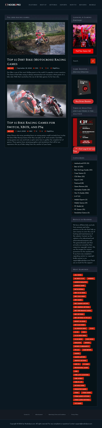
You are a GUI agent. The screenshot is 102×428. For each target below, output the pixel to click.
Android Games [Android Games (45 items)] (79, 285)
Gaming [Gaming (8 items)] (77, 353)
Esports (77, 180)
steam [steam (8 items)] (76, 392)
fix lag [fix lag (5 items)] (77, 349)
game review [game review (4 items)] (87, 349)
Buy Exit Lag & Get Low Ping (84, 150)
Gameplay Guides (80, 190)
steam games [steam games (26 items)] (86, 392)
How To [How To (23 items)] (77, 364)
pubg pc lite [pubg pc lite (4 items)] (78, 382)
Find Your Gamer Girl (83, 51)
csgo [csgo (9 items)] (84, 332)
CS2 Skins (77, 176)
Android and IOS (80, 163)
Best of (10, 68)
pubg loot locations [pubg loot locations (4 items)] (81, 374)
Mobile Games (79, 203)
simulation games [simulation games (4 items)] (80, 389)
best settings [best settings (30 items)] (79, 314)
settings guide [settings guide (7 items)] (79, 385)
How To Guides (79, 193)
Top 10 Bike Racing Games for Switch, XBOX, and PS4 (31, 125)
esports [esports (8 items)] (87, 342)
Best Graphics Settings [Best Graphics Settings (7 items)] (82, 307)
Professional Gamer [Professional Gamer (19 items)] (81, 367)
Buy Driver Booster (83, 101)
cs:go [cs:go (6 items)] (92, 328)
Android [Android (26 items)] (91, 278)
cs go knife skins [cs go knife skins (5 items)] (80, 335)
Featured (77, 183)
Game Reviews (79, 186)
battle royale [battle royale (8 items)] (79, 289)
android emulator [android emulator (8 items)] (81, 282)
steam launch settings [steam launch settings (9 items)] (82, 399)
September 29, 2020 (24, 68)
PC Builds (77, 206)
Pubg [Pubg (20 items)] (76, 371)
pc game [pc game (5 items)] (86, 364)
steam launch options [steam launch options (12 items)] (82, 396)
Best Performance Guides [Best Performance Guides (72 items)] (83, 310)
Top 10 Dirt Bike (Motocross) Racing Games (36, 62)
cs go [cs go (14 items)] (76, 332)
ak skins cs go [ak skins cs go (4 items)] (79, 278)
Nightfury (55, 68)
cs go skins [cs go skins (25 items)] (78, 339)
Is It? (76, 196)
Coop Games (78, 173)
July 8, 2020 (21, 131)
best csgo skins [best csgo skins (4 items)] (80, 296)
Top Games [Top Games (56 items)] (78, 403)
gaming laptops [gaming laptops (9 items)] (80, 357)
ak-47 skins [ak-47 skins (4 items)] (78, 275)
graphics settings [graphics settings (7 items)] (80, 360)
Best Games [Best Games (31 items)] (78, 300)
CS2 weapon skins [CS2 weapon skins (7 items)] (80, 328)
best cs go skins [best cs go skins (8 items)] (80, 292)
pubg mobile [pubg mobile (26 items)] (78, 378)
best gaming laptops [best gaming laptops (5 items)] (81, 303)
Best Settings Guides (81, 170)
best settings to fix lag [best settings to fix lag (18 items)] (82, 317)
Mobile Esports (79, 200)
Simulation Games (80, 213)
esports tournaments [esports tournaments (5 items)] (82, 346)
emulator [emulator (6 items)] (78, 342)
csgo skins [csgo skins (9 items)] (89, 339)
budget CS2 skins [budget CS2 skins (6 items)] (80, 321)
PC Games (78, 209)
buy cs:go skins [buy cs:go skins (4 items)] (80, 325)
